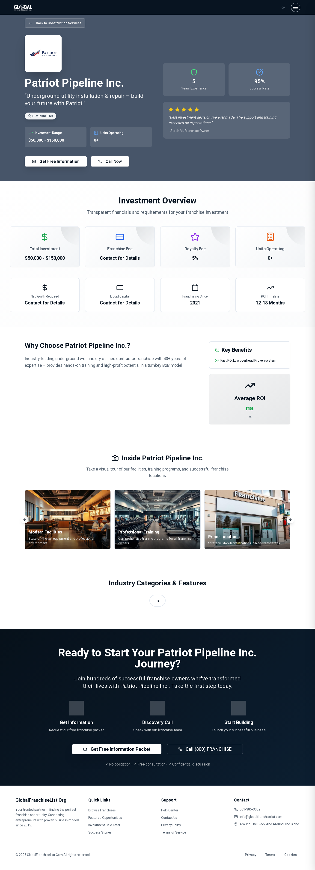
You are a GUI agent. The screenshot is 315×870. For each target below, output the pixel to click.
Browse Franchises (102, 810)
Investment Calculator (104, 825)
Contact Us (169, 817)
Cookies (290, 855)
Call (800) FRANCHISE (205, 749)
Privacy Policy (171, 825)
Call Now (110, 161)
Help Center (169, 810)
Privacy (250, 855)
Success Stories (100, 832)
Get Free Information (56, 161)
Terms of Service (173, 832)
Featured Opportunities (105, 817)
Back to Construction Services (55, 23)
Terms (270, 855)
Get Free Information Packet (116, 749)
